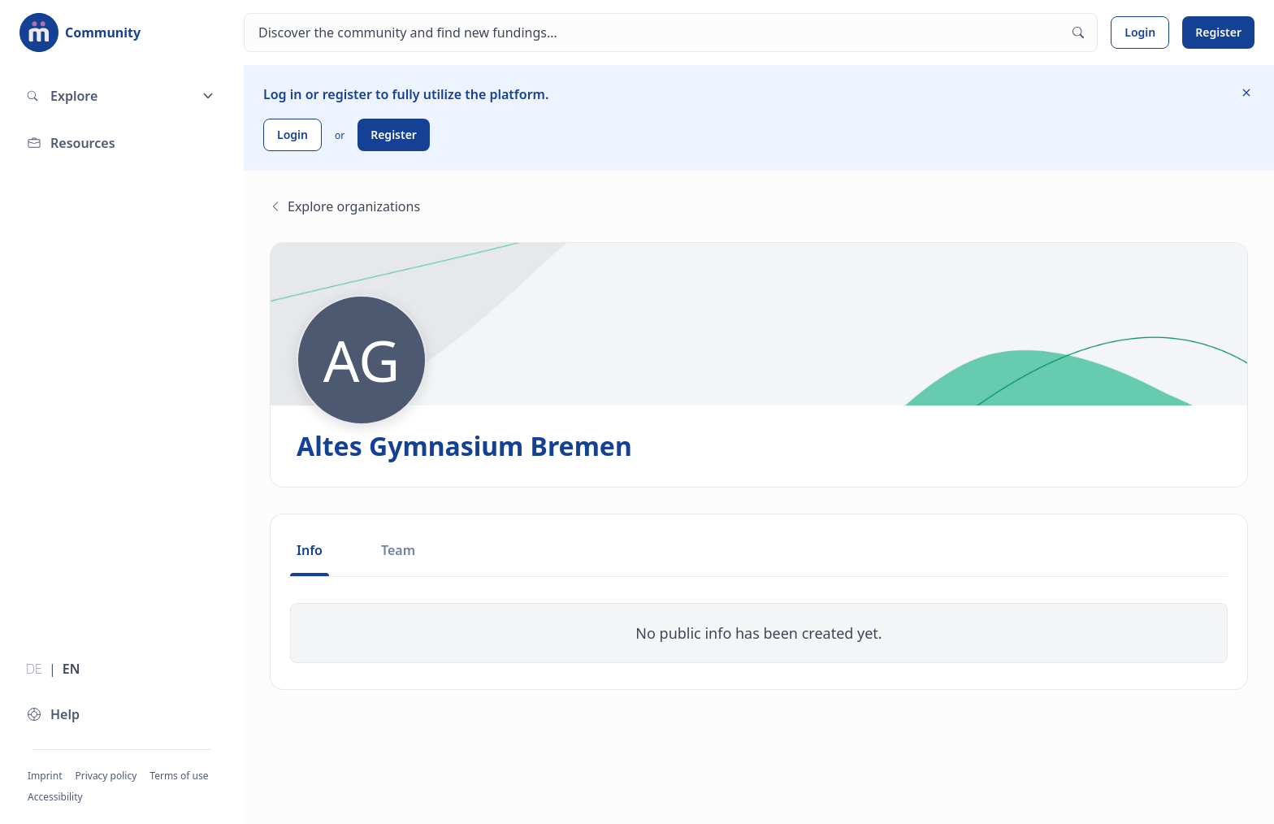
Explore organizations (345, 206)
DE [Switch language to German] (34, 669)
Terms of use (179, 776)
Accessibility (55, 797)
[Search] (671, 32)
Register (1218, 32)
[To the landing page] (80, 32)
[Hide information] (1246, 93)
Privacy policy (105, 776)
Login (1139, 32)
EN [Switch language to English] (71, 669)
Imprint (45, 776)
